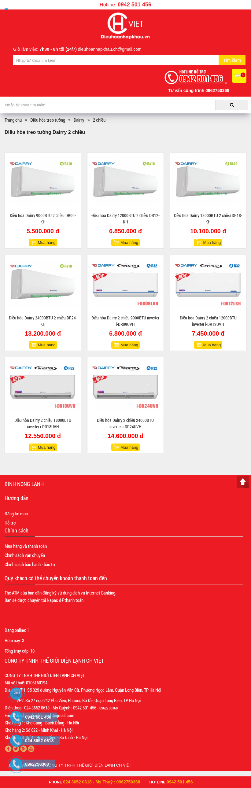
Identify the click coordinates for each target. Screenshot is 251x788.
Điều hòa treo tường (47, 120)
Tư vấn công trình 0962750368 (198, 90)
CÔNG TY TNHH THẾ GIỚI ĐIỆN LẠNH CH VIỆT (88, 765)
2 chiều (99, 120)
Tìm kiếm (232, 60)
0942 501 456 (134, 5)
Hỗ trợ (10, 523)
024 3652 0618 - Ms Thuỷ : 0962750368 (101, 781)
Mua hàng (47, 242)
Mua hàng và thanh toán (26, 546)
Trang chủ (13, 120)
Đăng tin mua (16, 513)
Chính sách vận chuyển (25, 555)
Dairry (79, 120)
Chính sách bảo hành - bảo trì (30, 564)
